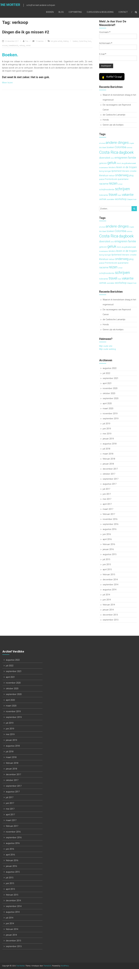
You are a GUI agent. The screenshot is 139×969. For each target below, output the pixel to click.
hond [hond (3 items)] (119, 163)
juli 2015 (106, 559)
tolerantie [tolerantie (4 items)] (103, 195)
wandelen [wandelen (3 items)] (110, 199)
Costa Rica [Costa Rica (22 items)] (108, 152)
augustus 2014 (109, 589)
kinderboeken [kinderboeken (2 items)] (103, 168)
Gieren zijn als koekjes (113, 125)
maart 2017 (108, 509)
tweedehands (13, 46)
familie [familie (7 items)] (132, 157)
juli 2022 (106, 373)
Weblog (66, 41)
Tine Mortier (20, 966)
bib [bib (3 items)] (100, 147)
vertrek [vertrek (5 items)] (102, 199)
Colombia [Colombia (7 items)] (120, 147)
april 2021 (107, 383)
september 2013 (110, 620)
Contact (123, 12)
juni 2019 (107, 428)
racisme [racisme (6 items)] (103, 183)
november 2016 (110, 519)
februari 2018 (109, 459)
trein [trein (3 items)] (119, 195)
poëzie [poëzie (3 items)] (101, 179)
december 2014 (110, 579)
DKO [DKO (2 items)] (112, 158)
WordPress (65, 966)
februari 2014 (109, 604)
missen (5, 46)
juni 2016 (107, 534)
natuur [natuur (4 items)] (112, 175)
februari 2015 (109, 574)
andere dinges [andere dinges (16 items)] (117, 142)
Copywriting (75, 12)
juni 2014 (107, 599)
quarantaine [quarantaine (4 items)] (123, 179)
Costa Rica (83, 41)
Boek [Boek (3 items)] (104, 147)
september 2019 (110, 418)
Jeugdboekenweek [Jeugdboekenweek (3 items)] (128, 163)
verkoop (22, 46)
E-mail (102, 54)
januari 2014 (108, 609)
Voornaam (104, 32)
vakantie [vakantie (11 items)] (128, 195)
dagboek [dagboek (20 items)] (126, 152)
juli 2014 (106, 594)
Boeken (50, 12)
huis (89, 41)
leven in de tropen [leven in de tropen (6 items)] (126, 167)
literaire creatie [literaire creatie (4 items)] (129, 171)
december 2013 (110, 614)
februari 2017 (109, 514)
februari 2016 (109, 544)
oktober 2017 (109, 474)
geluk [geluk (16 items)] (111, 162)
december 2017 (110, 469)
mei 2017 (107, 499)
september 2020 (110, 398)
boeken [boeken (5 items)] (110, 147)
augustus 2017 (109, 484)
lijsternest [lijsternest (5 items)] (117, 171)
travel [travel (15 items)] (113, 194)
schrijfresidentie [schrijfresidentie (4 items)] (106, 189)
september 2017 (110, 479)
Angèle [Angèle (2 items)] (131, 143)
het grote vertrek (56, 41)
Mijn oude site (105, 346)
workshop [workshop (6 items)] (121, 199)
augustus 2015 (109, 554)
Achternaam (105, 43)
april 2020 (107, 403)
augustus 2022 (109, 368)
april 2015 (107, 569)
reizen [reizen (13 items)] (113, 183)
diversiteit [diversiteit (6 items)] (104, 157)
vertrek (28, 46)
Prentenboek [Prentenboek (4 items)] (111, 179)
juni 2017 (107, 494)
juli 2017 (106, 489)
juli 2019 (106, 423)
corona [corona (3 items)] (129, 147)
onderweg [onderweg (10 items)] (122, 175)
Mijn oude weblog (107, 349)
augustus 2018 (109, 443)
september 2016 (110, 524)
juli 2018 (106, 448)
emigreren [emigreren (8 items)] (121, 157)
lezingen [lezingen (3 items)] (107, 171)
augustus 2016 (109, 529)
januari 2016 (108, 549)
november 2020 (110, 388)
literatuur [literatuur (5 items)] (103, 175)
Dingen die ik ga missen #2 (25, 32)
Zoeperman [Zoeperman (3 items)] (131, 199)
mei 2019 (107, 433)
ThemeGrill (47, 966)
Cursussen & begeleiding (100, 12)
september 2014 (110, 584)
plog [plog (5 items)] (131, 175)
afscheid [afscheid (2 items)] (102, 143)
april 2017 (107, 504)
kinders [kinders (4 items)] (112, 167)
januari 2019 (108, 438)
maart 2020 (108, 408)
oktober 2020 (109, 393)
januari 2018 (108, 464)
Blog (61, 12)
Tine (26, 41)
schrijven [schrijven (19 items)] (122, 189)
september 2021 (110, 378)
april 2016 (107, 539)
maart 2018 (108, 453)
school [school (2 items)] (120, 184)
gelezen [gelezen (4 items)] (103, 163)
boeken (75, 41)
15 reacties (39, 41)
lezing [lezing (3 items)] (101, 171)
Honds (106, 120)
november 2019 (110, 413)
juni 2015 (107, 564)
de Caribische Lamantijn (114, 114)
